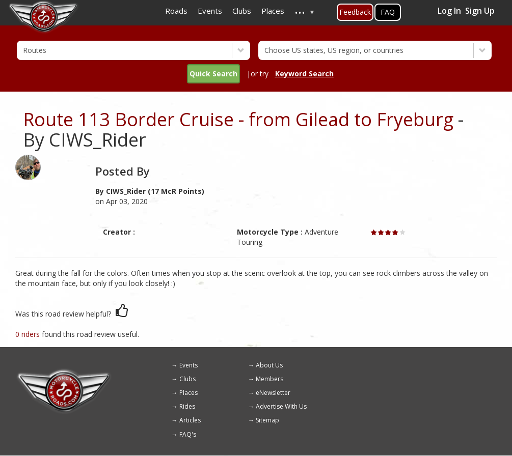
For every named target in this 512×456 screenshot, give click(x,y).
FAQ (388, 12)
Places (188, 392)
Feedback (355, 12)
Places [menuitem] (272, 11)
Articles (190, 420)
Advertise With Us (281, 406)
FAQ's (187, 434)
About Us (269, 365)
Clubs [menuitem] (241, 11)
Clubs (187, 379)
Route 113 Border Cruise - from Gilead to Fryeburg (238, 119)
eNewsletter (273, 392)
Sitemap (267, 420)
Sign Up (480, 10)
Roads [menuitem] (176, 11)
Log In (449, 10)
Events (188, 365)
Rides (187, 406)
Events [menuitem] (210, 11)
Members (269, 379)
